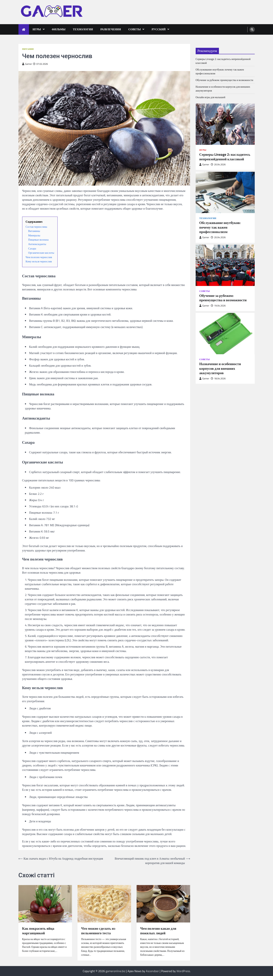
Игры (37, 29)
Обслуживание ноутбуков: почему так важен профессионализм (220, 227)
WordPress (183, 971)
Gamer (27, 64)
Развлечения (110, 29)
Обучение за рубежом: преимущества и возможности (224, 80)
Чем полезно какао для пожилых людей (158, 930)
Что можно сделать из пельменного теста (98, 930)
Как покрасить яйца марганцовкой (38, 930)
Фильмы (59, 29)
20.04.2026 (218, 164)
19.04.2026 (218, 305)
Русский (159, 29)
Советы (134, 29)
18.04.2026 (218, 378)
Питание (28, 49)
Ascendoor (152, 971)
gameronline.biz (115, 971)
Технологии (83, 29)
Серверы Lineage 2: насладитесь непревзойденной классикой (224, 156)
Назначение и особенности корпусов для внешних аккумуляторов (220, 368)
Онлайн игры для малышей (210, 97)
